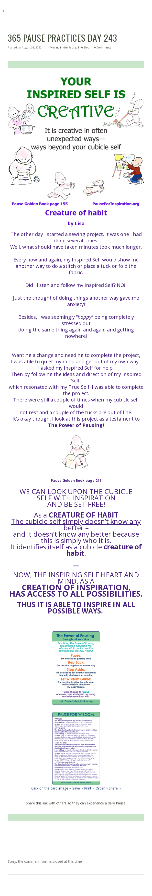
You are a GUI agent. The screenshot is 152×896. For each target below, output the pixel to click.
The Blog (83, 47)
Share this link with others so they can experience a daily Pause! (76, 803)
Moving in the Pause (63, 47)
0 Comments (102, 47)
